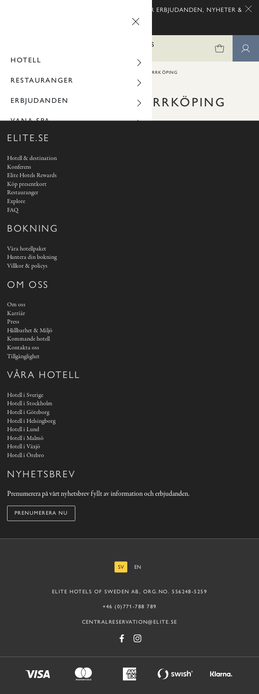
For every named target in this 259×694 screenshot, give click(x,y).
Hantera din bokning (32, 258)
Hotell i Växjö (23, 447)
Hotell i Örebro (25, 455)
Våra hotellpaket (26, 249)
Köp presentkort (27, 184)
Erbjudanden (40, 100)
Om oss (16, 305)
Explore (16, 201)
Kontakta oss (23, 348)
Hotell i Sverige (25, 395)
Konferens (19, 167)
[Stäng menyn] (136, 22)
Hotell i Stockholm (29, 404)
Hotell (26, 60)
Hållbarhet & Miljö (29, 331)
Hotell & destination (32, 158)
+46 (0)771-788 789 (130, 606)
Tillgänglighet (23, 356)
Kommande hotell (28, 339)
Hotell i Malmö (25, 438)
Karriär (16, 313)
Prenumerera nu (41, 513)
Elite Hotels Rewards (32, 176)
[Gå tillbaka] (16, 22)
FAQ (12, 210)
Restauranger (42, 80)
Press (13, 322)
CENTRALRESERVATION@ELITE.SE (130, 622)
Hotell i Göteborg (28, 412)
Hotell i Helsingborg (31, 421)
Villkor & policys (27, 266)
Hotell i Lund (23, 430)
